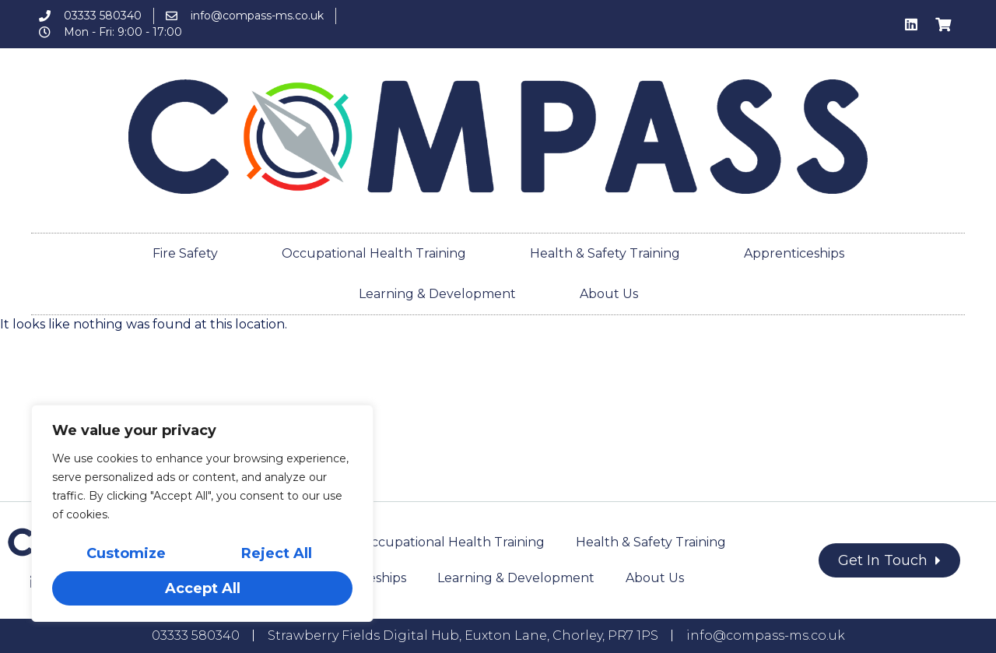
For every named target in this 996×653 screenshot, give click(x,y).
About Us (609, 293)
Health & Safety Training (605, 253)
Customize (126, 554)
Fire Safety (185, 253)
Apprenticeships (794, 253)
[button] (889, 560)
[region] (202, 513)
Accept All (202, 588)
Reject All (276, 554)
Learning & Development (437, 293)
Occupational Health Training (374, 253)
